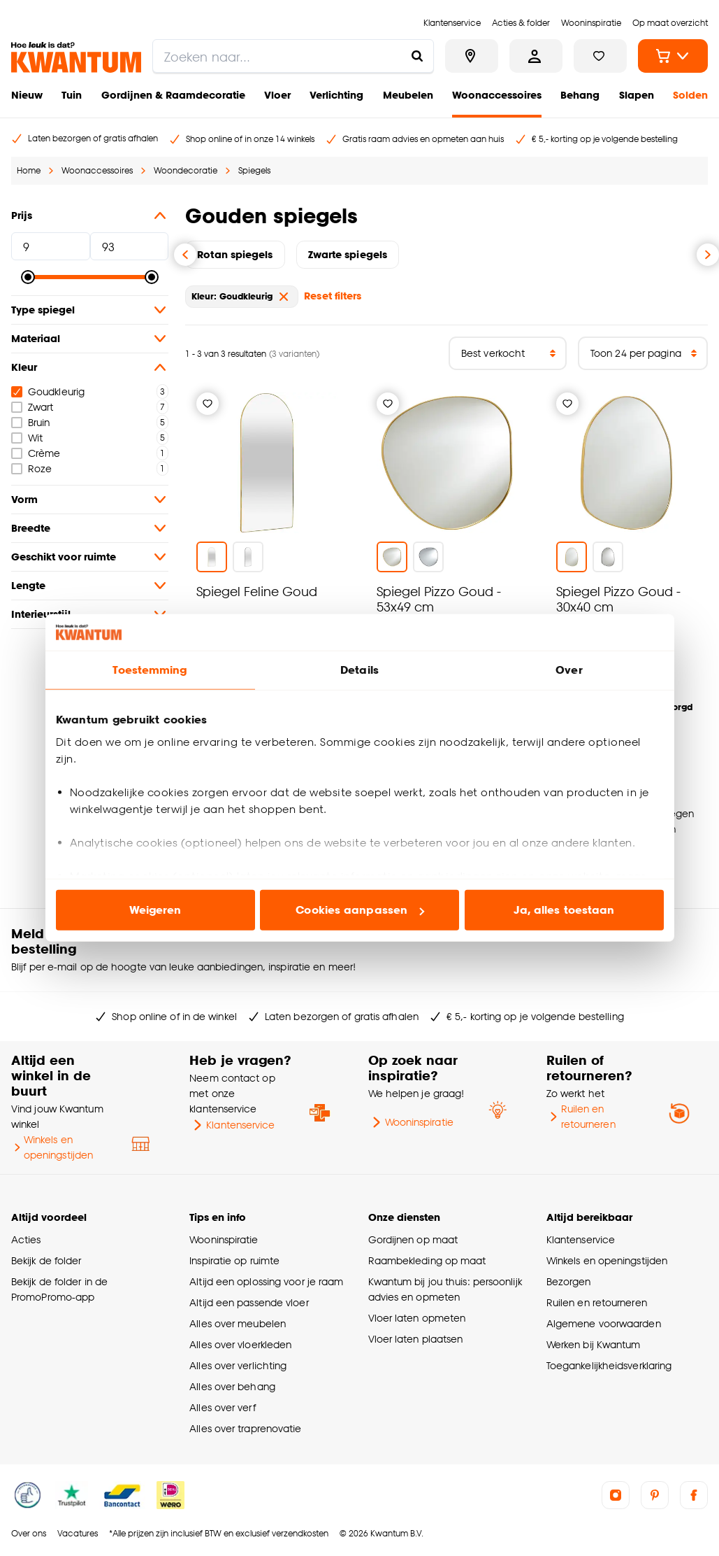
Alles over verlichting (237, 1365)
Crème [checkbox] (35, 453)
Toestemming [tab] (149, 670)
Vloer (277, 95)
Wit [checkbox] (27, 438)
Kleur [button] (89, 367)
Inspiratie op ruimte (234, 1260)
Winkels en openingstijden (52, 1147)
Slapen (636, 95)
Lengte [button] (89, 585)
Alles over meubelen (237, 1323)
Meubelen (408, 95)
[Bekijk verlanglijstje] (600, 56)
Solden (690, 95)
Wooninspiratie (410, 1122)
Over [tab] (568, 670)
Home (29, 170)
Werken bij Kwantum (593, 1344)
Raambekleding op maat (427, 1260)
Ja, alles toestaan (564, 910)
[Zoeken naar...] (417, 56)
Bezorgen (568, 1281)
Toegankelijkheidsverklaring (609, 1365)
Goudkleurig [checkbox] (48, 391)
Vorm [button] (89, 499)
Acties (26, 1239)
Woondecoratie (185, 170)
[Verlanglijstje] (207, 403)
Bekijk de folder (46, 1260)
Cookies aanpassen (360, 910)
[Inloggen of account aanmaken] (535, 56)
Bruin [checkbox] (30, 422)
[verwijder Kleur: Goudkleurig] (283, 296)
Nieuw (27, 95)
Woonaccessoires (497, 95)
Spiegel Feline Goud (256, 591)
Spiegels (254, 170)
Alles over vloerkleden (240, 1344)
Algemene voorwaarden (603, 1323)
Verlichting (336, 95)
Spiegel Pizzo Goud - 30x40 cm (618, 598)
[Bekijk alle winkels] (471, 56)
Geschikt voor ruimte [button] (89, 557)
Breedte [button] (89, 528)
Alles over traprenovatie (245, 1428)
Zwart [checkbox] (32, 407)
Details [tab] (359, 670)
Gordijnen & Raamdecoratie (173, 95)
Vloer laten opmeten (417, 1318)
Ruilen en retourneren (581, 1116)
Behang (580, 95)
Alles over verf (222, 1407)
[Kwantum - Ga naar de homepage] (76, 57)
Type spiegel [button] (89, 310)
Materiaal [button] (89, 338)
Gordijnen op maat (413, 1239)
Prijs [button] (89, 215)
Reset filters (332, 296)
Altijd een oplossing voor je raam (266, 1281)
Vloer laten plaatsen (415, 1339)
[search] (293, 56)
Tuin (71, 95)
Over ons (28, 1533)
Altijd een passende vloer (248, 1302)
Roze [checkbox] (31, 468)
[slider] (28, 277)
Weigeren (155, 910)
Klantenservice (232, 1125)
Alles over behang (232, 1386)
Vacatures (77, 1533)
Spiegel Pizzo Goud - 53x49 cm (439, 598)
